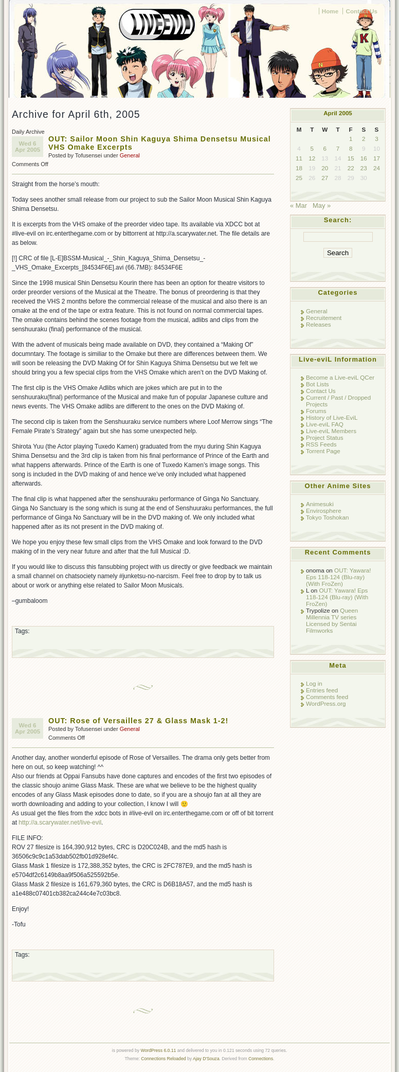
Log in (314, 683)
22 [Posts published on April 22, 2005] (351, 168)
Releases (318, 324)
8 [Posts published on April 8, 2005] (350, 148)
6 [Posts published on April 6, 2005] (325, 148)
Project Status (324, 437)
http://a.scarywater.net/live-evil (60, 822)
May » (322, 205)
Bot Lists (317, 384)
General (130, 155)
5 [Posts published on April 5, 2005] (311, 148)
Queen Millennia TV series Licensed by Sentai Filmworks (332, 620)
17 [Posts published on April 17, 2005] (376, 158)
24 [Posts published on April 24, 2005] (376, 168)
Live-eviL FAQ (324, 424)
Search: (338, 220)
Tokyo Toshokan (327, 517)
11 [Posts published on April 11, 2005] (299, 158)
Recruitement (323, 317)
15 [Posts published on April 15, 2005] (351, 158)
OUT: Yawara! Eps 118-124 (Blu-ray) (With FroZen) (338, 577)
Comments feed (327, 696)
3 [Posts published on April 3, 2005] (376, 138)
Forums (316, 410)
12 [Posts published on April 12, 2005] (312, 158)
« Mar (298, 205)
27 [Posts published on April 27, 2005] (324, 177)
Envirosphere (323, 510)
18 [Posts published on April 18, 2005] (299, 168)
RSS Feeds (321, 444)
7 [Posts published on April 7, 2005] (337, 148)
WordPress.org (326, 703)
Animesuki (320, 504)
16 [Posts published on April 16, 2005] (363, 158)
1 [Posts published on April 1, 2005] (350, 138)
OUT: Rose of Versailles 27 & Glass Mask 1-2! (138, 721)
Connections (260, 1058)
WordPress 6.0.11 (158, 1050)
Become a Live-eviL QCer (340, 377)
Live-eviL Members (331, 430)
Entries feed (322, 690)
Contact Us (361, 11)
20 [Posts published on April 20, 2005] (324, 168)
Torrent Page (323, 451)
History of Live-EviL (331, 417)
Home (330, 11)
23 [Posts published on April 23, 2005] (363, 168)
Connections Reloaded (163, 1058)
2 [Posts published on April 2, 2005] (363, 138)
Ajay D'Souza (206, 1058)
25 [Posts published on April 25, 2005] (299, 177)
